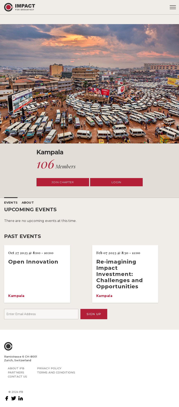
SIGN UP (94, 314)
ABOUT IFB (16, 368)
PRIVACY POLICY (49, 368)
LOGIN (116, 182)
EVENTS (11, 202)
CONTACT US (17, 376)
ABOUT (28, 202)
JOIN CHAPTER (63, 182)
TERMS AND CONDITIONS (56, 372)
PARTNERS (16, 372)
